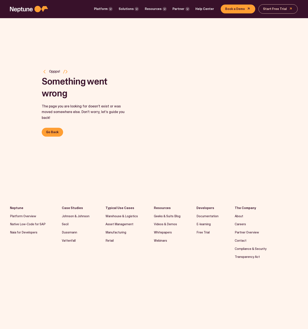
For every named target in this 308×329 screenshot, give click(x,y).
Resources (153, 9)
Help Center (204, 9)
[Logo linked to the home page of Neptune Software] (29, 9)
